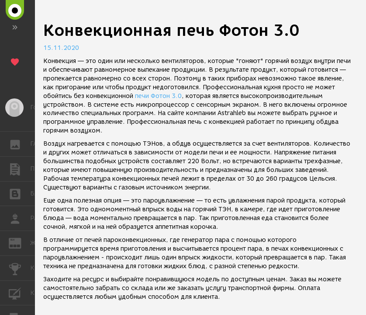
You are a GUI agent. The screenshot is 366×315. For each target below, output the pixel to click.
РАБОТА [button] (19, 218)
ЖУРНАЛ (19, 242)
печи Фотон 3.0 (158, 96)
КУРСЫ (19, 292)
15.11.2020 (61, 48)
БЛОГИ (19, 193)
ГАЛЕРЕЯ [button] (19, 144)
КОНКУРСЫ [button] (19, 268)
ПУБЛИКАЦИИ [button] (19, 169)
